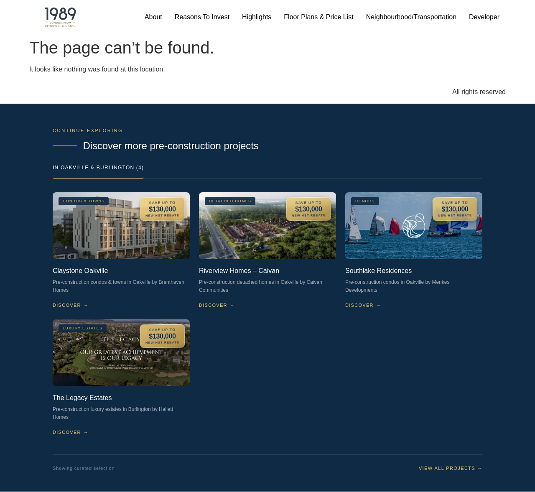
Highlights (256, 16)
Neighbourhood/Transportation (411, 16)
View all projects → (450, 468)
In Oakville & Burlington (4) (98, 168)
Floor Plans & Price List (318, 16)
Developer (484, 16)
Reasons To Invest (202, 16)
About (153, 16)
